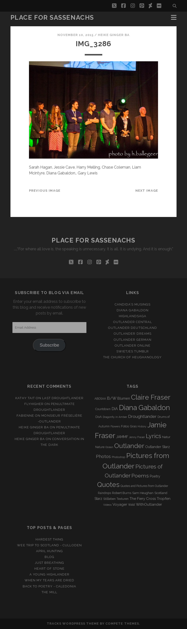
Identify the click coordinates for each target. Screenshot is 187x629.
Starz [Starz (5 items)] (98, 499)
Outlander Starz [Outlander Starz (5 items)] (157, 447)
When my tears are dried (49, 580)
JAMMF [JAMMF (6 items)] (122, 437)
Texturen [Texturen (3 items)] (123, 499)
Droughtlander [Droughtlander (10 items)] (142, 416)
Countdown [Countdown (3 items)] (103, 409)
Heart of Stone (49, 568)
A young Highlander (49, 574)
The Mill (49, 592)
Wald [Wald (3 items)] (131, 504)
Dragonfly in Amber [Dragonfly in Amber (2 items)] (115, 416)
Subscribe (49, 345)
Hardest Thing (50, 539)
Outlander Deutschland (132, 328)
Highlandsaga (133, 316)
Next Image (146, 190)
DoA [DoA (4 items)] (98, 417)
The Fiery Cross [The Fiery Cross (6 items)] (143, 498)
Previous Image (45, 190)
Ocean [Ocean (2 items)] (109, 447)
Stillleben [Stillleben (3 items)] (109, 499)
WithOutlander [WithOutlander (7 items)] (149, 504)
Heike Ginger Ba (114, 35)
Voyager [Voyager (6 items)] (119, 504)
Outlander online (133, 345)
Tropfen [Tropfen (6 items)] (163, 498)
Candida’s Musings (133, 304)
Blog (49, 557)
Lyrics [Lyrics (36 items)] (153, 436)
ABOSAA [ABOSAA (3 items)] (100, 398)
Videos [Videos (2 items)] (107, 504)
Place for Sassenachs (52, 17)
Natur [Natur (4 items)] (166, 437)
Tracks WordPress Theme (73, 623)
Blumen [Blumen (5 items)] (123, 398)
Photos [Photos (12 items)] (103, 456)
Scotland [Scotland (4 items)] (160, 493)
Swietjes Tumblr (132, 351)
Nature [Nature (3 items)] (99, 447)
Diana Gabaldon (133, 310)
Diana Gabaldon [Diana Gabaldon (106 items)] (144, 408)
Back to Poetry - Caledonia (49, 586)
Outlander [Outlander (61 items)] (129, 445)
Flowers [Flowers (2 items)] (115, 426)
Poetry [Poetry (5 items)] (155, 476)
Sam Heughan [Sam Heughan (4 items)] (142, 493)
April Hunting (49, 551)
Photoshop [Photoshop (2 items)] (118, 457)
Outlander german (133, 339)
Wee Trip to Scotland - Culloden (49, 545)
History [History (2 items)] (142, 426)
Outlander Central (132, 322)
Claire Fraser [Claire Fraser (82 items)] (150, 397)
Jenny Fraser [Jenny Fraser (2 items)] (137, 437)
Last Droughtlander (63, 398)
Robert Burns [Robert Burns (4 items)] (121, 493)
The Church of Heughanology (132, 357)
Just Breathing (49, 563)
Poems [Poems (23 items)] (140, 476)
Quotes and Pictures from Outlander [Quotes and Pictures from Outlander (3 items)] (144, 486)
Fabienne (25, 415)
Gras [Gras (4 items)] (133, 426)
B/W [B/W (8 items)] (111, 398)
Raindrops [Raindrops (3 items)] (104, 493)
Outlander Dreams (132, 333)
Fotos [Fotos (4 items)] (125, 426)
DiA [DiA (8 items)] (115, 408)
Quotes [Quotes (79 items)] (108, 484)
